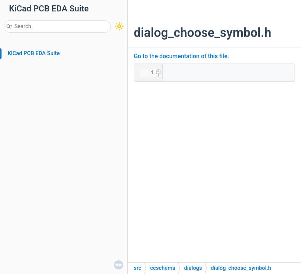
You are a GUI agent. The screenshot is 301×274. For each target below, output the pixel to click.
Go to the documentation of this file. (181, 56)
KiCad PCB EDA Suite (34, 53)
